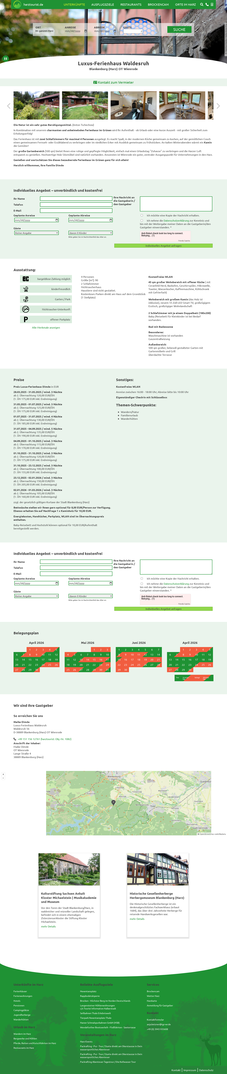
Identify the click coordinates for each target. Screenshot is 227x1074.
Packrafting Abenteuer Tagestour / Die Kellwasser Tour (108, 1061)
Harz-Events (86, 1041)
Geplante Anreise (24, 215)
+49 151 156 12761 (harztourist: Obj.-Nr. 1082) (44, 738)
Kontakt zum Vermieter (113, 82)
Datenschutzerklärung (176, 220)
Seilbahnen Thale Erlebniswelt (95, 1013)
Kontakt (176, 1070)
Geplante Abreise (79, 215)
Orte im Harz (185, 4)
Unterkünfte (74, 4)
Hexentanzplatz (88, 991)
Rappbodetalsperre (90, 995)
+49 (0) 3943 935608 (157, 1029)
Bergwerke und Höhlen (25, 1038)
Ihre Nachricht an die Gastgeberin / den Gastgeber (124, 201)
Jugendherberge (22, 1014)
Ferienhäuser (20, 991)
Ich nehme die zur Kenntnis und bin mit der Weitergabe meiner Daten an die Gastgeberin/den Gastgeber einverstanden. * (175, 224)
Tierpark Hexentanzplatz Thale (95, 1017)
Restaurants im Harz (24, 1047)
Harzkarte (152, 1000)
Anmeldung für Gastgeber (160, 1005)
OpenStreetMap (207, 834)
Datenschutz (206, 1070)
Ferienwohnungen (23, 995)
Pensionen (19, 1005)
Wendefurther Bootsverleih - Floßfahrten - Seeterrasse (108, 1027)
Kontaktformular (155, 1019)
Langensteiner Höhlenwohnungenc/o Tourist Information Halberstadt (98, 1007)
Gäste (17, 228)
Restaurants (130, 4)
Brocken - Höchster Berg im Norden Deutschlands (105, 1000)
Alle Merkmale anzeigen (46, 327)
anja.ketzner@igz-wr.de (159, 1024)
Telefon (18, 204)
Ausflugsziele (102, 4)
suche (179, 29)
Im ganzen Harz (44, 30)
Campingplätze (21, 1010)
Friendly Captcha (184, 241)
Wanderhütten (21, 1019)
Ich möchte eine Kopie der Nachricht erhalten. (173, 215)
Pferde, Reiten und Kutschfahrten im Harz (35, 1043)
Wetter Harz (153, 995)
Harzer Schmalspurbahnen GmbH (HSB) (100, 1022)
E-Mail (17, 210)
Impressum (189, 1070)
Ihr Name (19, 198)
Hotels (17, 1000)
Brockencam (158, 4)
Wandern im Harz (22, 1033)
